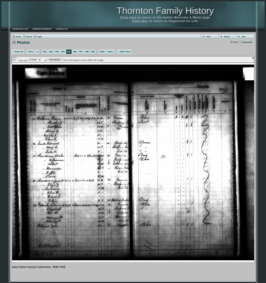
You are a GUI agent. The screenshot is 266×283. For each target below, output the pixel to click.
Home (18, 36)
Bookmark (247, 42)
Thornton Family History (165, 10)
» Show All (18, 51)
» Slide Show (124, 51)
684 (63, 51)
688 (87, 51)
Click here (128, 17)
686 (75, 51)
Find (208, 36)
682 (51, 51)
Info (243, 36)
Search (29, 36)
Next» (110, 51)
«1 (37, 51)
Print (235, 42)
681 (45, 51)
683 (57, 51)
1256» (102, 51)
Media (227, 36)
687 (81, 51)
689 (93, 51)
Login (39, 36)
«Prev (31, 51)
